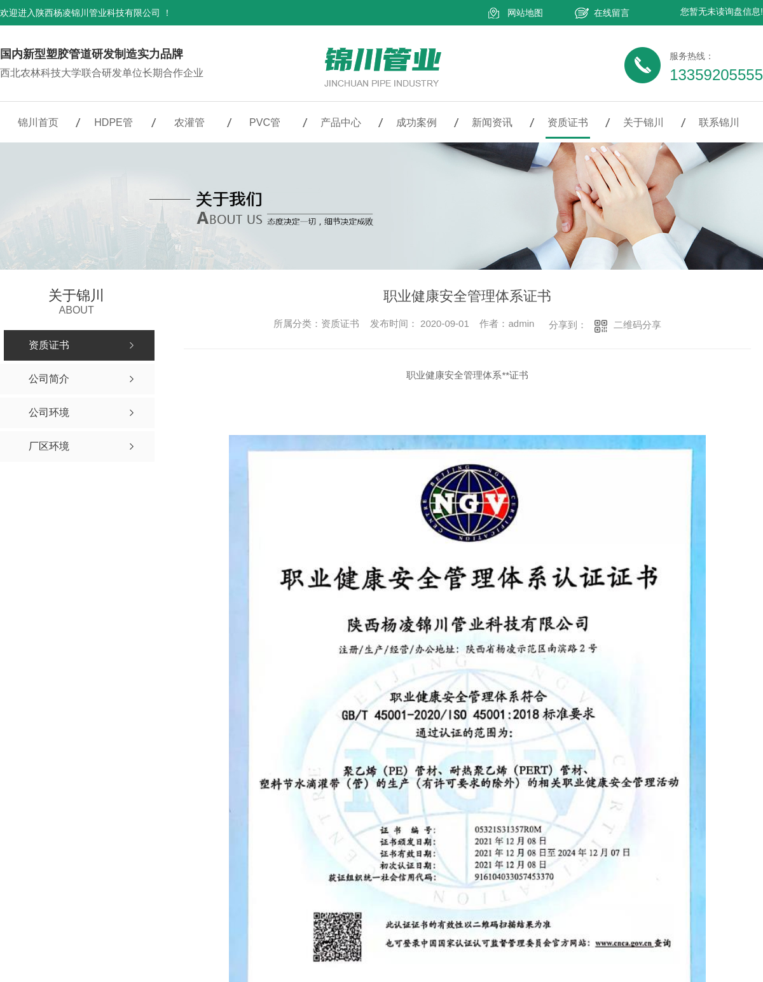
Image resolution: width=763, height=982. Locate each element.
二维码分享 (637, 324)
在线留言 (611, 13)
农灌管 (189, 122)
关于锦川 (643, 122)
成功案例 (416, 122)
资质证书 (567, 122)
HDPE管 (113, 122)
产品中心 (340, 122)
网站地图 (525, 13)
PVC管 (264, 122)
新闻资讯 (492, 122)
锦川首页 (38, 122)
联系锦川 (719, 122)
